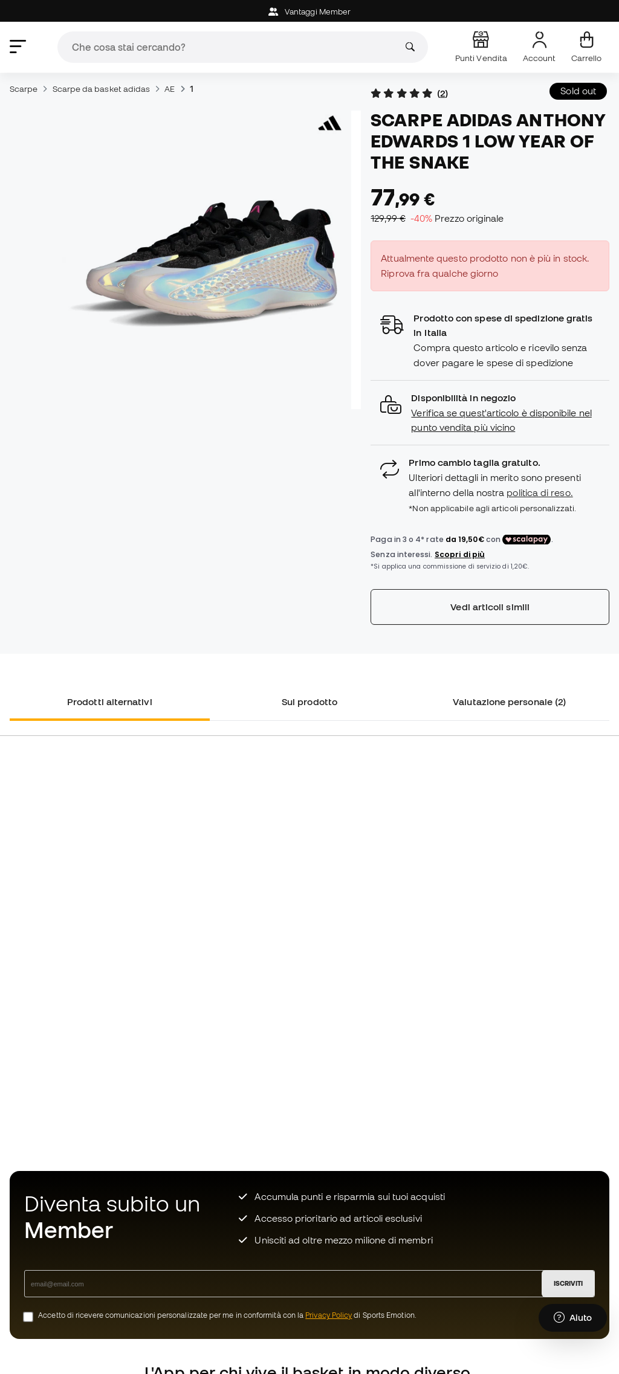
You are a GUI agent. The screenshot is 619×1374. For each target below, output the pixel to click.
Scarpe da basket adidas (102, 89)
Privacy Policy (328, 1315)
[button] (490, 413)
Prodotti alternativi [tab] (109, 701)
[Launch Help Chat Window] (573, 1318)
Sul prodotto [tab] (309, 701)
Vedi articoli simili (490, 606)
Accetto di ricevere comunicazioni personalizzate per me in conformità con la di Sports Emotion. (227, 1315)
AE (169, 89)
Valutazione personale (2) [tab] (509, 701)
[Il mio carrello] (586, 47)
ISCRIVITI (568, 1283)
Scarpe (23, 89)
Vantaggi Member (309, 11)
